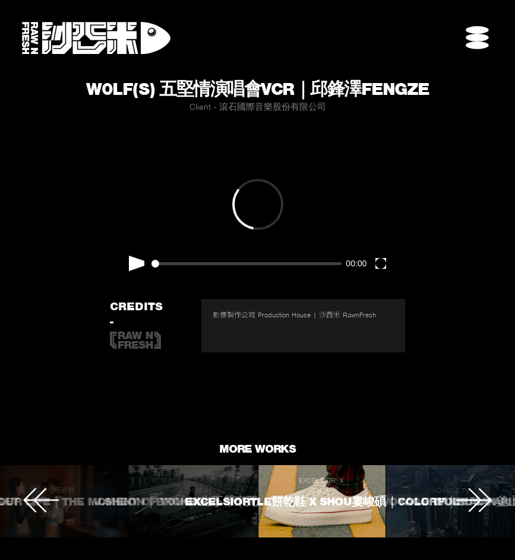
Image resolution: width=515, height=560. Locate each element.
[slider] (246, 263)
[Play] (137, 263)
